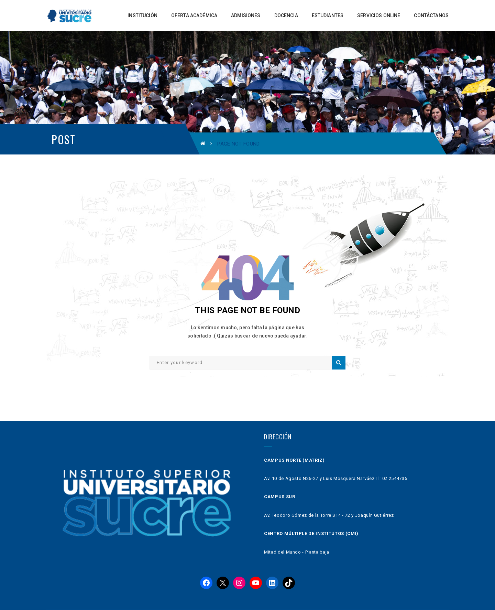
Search (338, 363)
